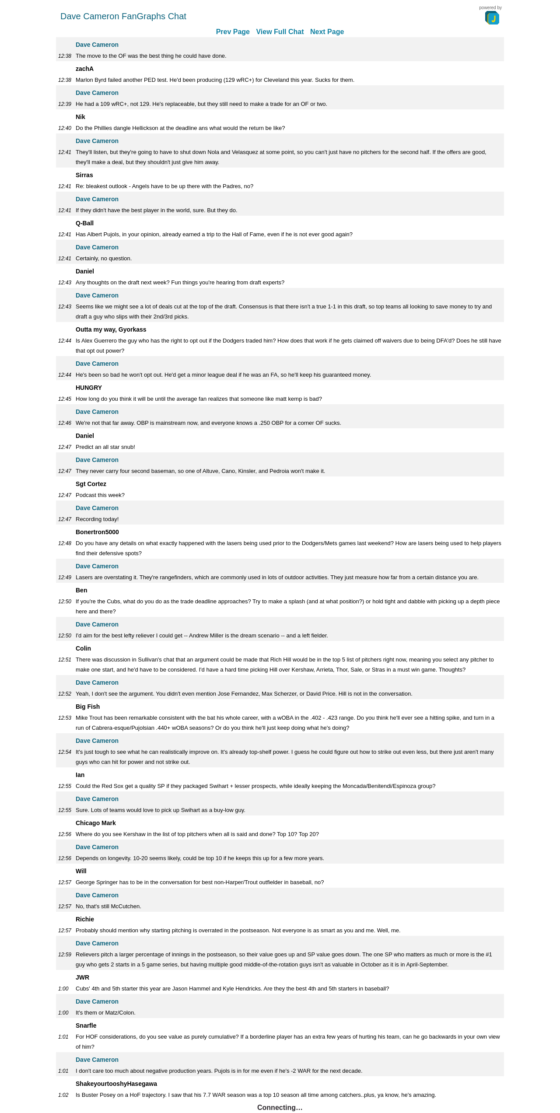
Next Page (327, 31)
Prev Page (233, 31)
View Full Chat (280, 31)
